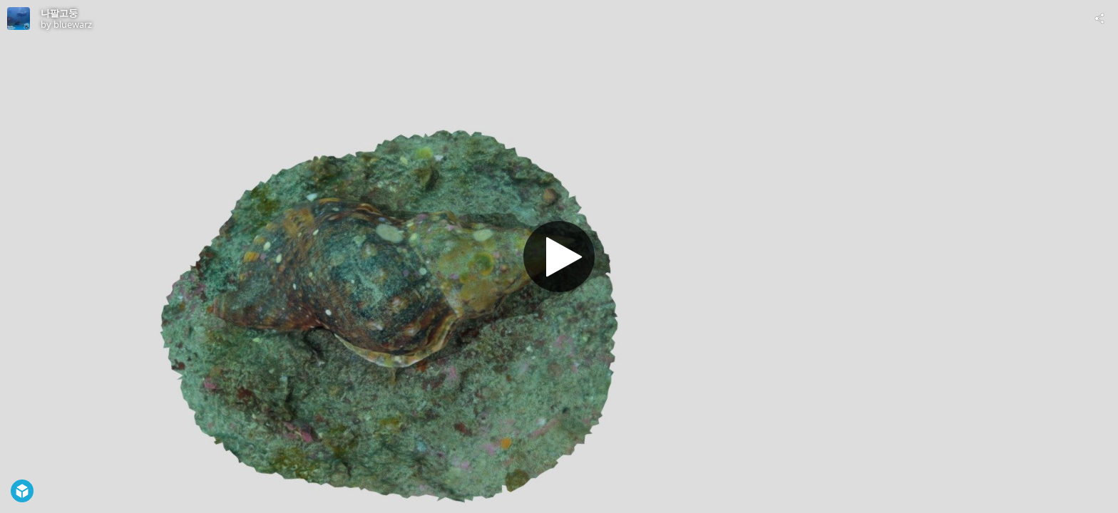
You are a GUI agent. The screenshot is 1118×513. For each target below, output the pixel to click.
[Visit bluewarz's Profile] (18, 18)
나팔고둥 (59, 12)
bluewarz (72, 24)
